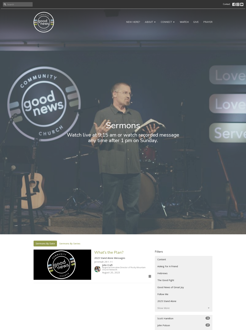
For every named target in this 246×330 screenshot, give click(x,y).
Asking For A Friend (167, 266)
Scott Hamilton (183, 318)
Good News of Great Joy (170, 287)
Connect (168, 22)
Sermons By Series (69, 243)
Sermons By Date (45, 243)
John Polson (183, 325)
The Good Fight (165, 280)
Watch (184, 22)
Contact (226, 4)
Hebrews (162, 273)
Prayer (207, 22)
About (150, 22)
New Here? (133, 22)
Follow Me (162, 294)
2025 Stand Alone (166, 301)
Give (196, 22)
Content (161, 259)
